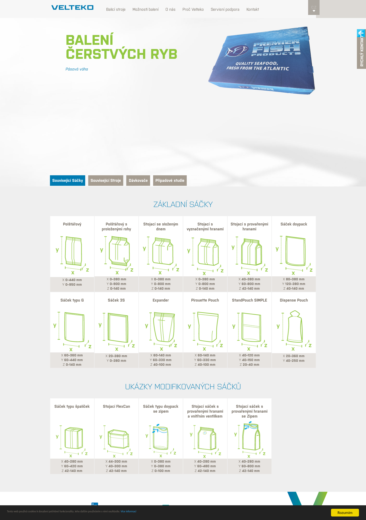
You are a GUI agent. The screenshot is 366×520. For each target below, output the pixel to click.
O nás (174, 9)
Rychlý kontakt (362, 52)
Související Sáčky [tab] (70, 180)
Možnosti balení (149, 9)
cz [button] (314, 10)
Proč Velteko (196, 9)
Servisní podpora (228, 9)
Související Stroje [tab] (115, 180)
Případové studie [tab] (189, 180)
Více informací (186, 512)
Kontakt (256, 9)
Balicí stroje (119, 9)
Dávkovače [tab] (152, 180)
